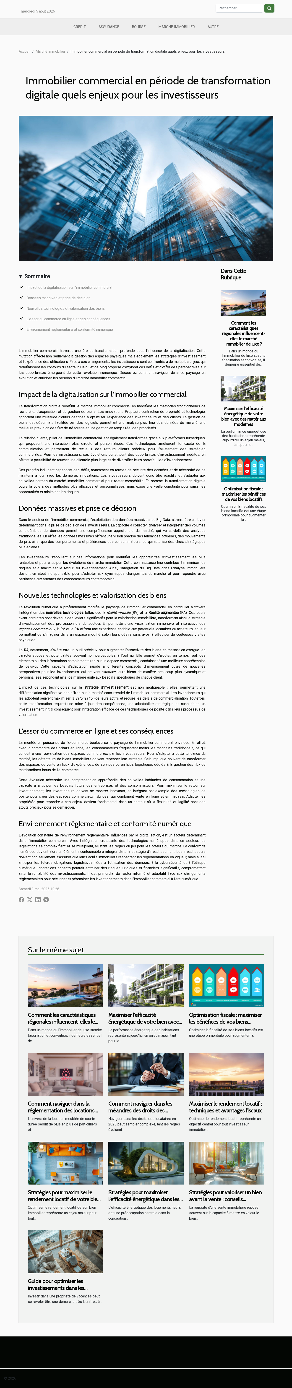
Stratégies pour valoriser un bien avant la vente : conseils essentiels (225, 1199)
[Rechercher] (239, 8)
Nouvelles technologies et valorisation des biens (65, 308)
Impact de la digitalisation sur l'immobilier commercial (69, 287)
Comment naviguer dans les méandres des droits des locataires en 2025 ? (140, 1110)
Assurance (109, 27)
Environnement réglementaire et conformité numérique (69, 329)
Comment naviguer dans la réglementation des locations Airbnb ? (61, 1110)
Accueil (24, 51)
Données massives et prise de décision (58, 298)
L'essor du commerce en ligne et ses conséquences (68, 319)
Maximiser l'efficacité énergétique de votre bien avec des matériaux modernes (243, 416)
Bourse (139, 27)
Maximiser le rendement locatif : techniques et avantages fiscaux (225, 1107)
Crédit (79, 27)
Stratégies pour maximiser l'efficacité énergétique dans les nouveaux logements (143, 1199)
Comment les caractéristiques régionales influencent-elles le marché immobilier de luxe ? (243, 333)
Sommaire (37, 276)
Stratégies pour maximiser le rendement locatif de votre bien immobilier (64, 1199)
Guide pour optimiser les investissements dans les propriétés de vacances (56, 1288)
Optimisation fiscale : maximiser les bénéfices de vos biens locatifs (244, 494)
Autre (213, 27)
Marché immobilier (176, 27)
